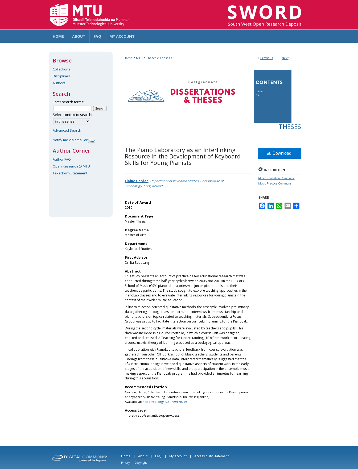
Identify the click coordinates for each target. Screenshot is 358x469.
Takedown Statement (70, 173)
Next (285, 58)
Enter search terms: (68, 101)
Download (279, 153)
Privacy (125, 462)
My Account (178, 456)
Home (128, 58)
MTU (139, 58)
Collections (61, 69)
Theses (151, 58)
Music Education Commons (276, 178)
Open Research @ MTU (71, 166)
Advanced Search (67, 130)
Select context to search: (72, 114)
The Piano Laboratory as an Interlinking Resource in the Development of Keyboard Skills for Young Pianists (183, 156)
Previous (266, 58)
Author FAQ (62, 159)
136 (175, 58)
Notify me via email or (74, 139)
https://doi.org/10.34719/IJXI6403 (165, 402)
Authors (59, 83)
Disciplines (61, 76)
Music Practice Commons (275, 183)
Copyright (141, 462)
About (142, 456)
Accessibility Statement (211, 456)
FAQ (158, 456)
